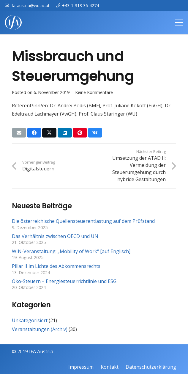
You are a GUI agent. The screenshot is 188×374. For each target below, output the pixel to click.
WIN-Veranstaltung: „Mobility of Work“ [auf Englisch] (71, 251)
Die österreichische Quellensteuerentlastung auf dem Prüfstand (83, 221)
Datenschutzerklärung (151, 367)
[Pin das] (80, 133)
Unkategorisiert (30, 320)
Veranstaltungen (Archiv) (39, 329)
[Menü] (179, 22)
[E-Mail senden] (19, 133)
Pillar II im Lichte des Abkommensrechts (56, 266)
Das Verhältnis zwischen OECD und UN (55, 236)
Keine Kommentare (94, 92)
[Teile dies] (34, 133)
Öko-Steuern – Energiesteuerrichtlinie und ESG (64, 281)
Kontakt (110, 367)
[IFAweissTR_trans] (13, 22)
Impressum (81, 367)
